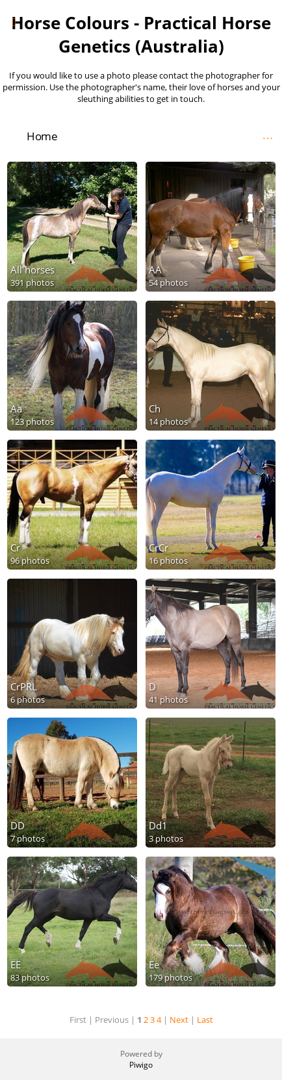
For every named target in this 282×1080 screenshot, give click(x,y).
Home (42, 136)
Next (179, 1019)
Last (205, 1019)
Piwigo (141, 1064)
